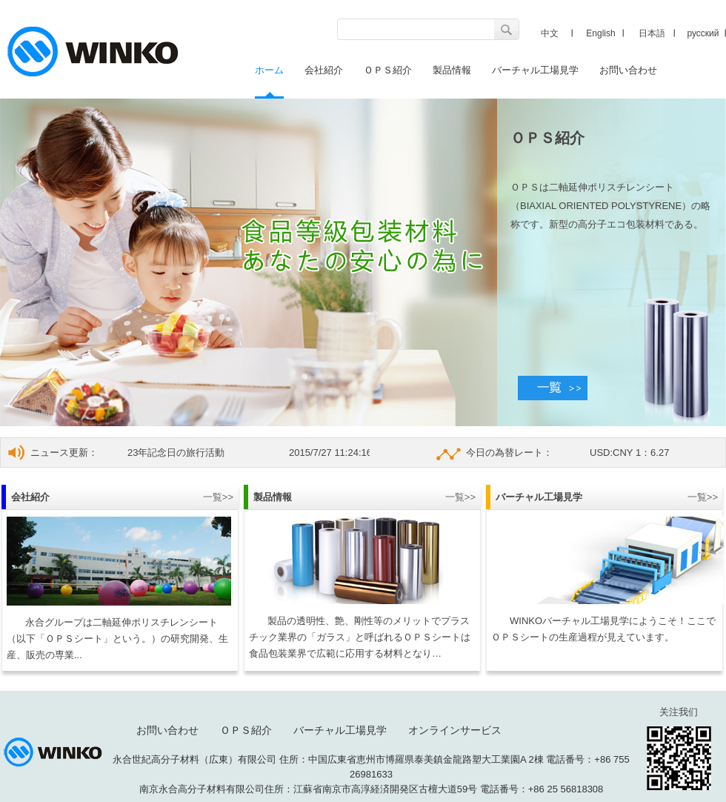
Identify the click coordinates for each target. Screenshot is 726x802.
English (600, 33)
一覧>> (218, 497)
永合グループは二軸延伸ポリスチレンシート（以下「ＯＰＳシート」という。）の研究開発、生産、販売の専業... (117, 638)
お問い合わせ (628, 70)
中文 (550, 33)
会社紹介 (323, 70)
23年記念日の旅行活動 (175, 452)
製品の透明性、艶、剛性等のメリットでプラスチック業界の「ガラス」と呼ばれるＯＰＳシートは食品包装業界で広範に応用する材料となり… (359, 637)
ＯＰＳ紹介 (388, 70)
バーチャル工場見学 (535, 70)
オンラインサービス (455, 730)
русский (703, 33)
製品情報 (452, 70)
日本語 (652, 33)
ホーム (269, 70)
